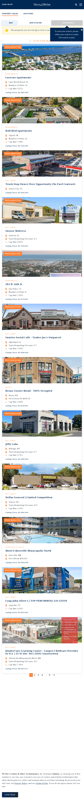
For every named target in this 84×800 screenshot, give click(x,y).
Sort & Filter (35, 23)
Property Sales (10, 14)
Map (11, 23)
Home (42, 4)
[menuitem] (10, 14)
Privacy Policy (21, 783)
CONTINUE (10, 795)
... (46, 715)
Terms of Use (42, 783)
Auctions (28, 14)
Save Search (68, 23)
